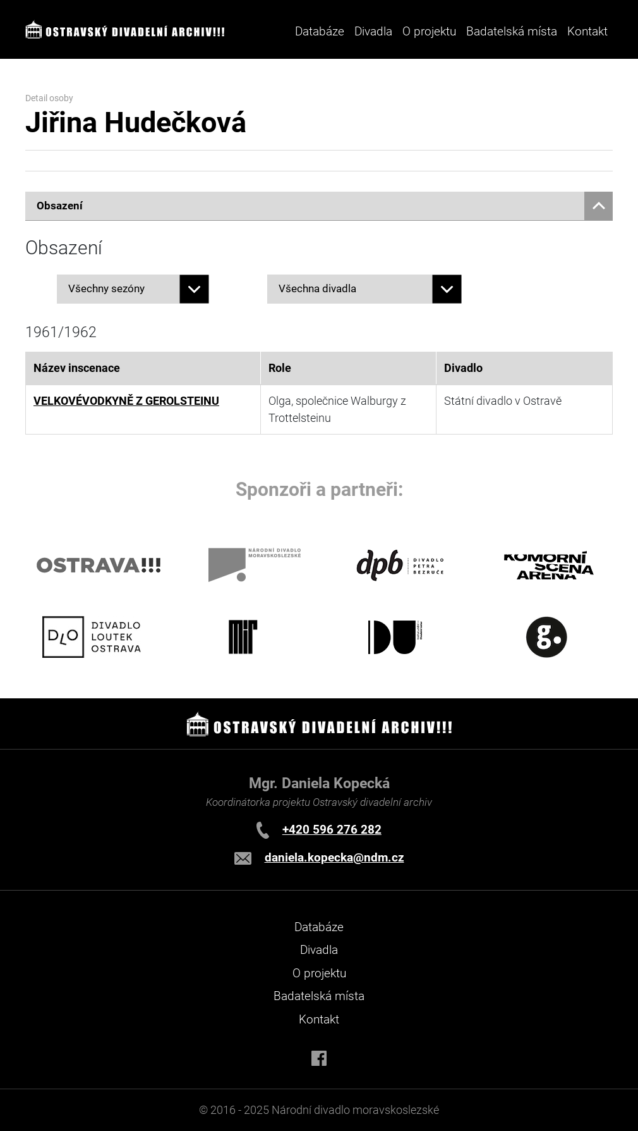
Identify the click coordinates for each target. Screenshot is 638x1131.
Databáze (319, 31)
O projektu (429, 31)
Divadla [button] (373, 31)
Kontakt (587, 31)
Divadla (319, 949)
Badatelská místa (511, 31)
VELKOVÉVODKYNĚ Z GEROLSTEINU (126, 401)
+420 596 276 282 (332, 829)
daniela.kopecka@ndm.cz (334, 857)
